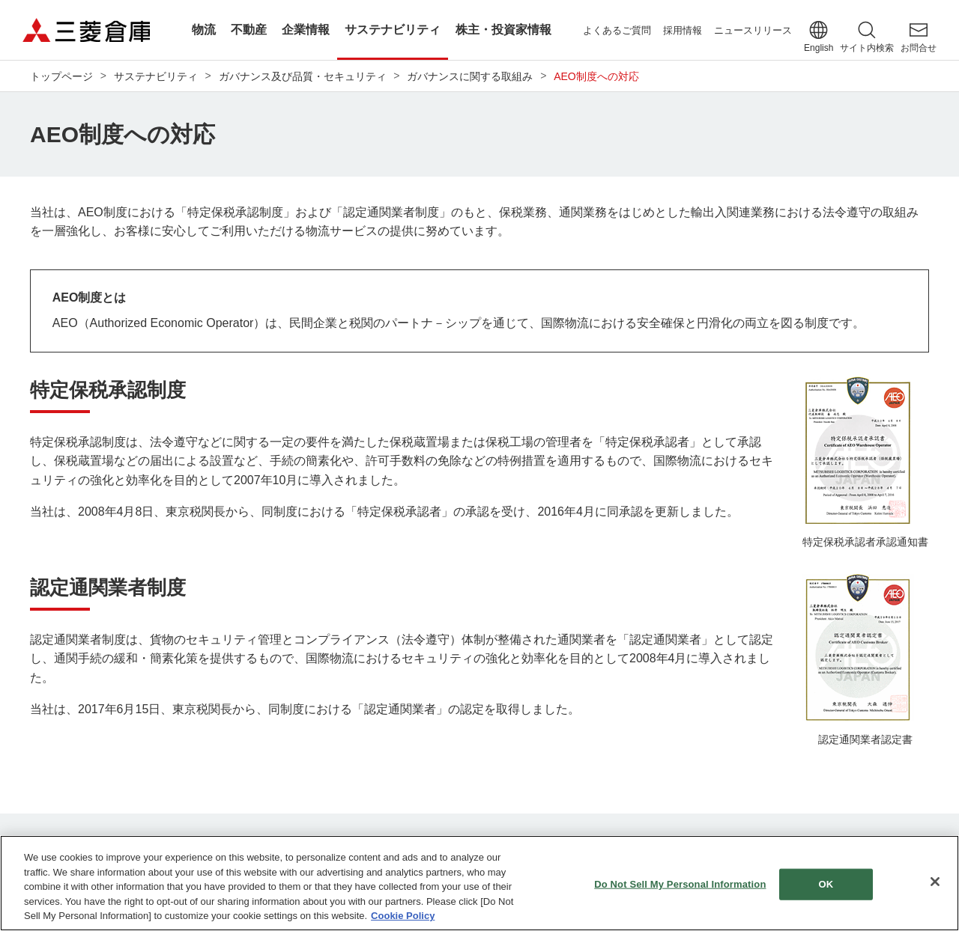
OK (826, 887)
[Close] (935, 885)
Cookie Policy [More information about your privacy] (403, 919)
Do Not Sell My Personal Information (680, 887)
